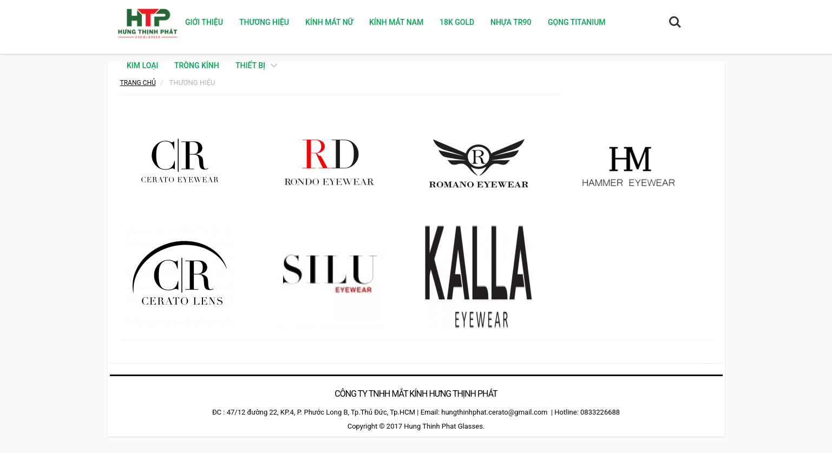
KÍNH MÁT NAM (396, 22)
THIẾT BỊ (250, 65)
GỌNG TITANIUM (576, 22)
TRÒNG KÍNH (196, 65)
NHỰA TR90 (510, 22)
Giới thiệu (203, 22)
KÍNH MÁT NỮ (328, 22)
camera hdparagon (708, 360)
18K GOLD (457, 22)
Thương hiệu (264, 22)
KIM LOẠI (142, 65)
